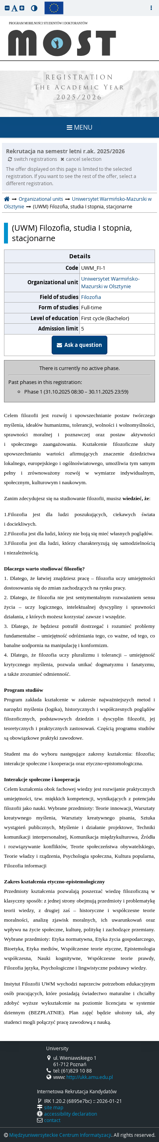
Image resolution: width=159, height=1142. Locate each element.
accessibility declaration (70, 1113)
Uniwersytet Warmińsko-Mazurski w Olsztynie (110, 282)
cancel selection (80, 159)
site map (53, 1107)
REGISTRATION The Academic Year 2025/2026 (79, 88)
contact (52, 1120)
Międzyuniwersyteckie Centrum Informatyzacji (60, 1135)
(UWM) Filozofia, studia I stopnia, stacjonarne (72, 233)
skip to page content (2, 2)
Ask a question (79, 344)
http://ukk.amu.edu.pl (89, 1077)
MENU (80, 127)
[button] (7, 8)
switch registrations (33, 159)
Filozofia (91, 297)
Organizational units (41, 199)
